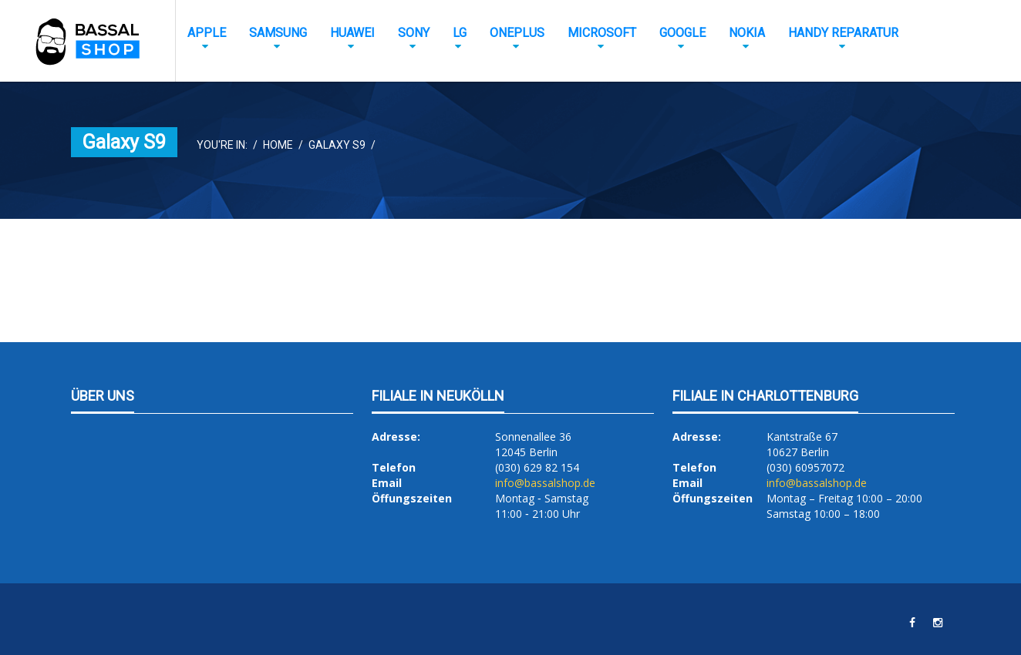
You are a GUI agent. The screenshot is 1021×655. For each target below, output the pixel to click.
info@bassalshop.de (545, 482)
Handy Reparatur (843, 32)
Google (682, 32)
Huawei (352, 32)
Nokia (747, 32)
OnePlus (517, 32)
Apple (206, 32)
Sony (414, 32)
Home (278, 145)
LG (460, 32)
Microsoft (602, 32)
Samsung (278, 32)
